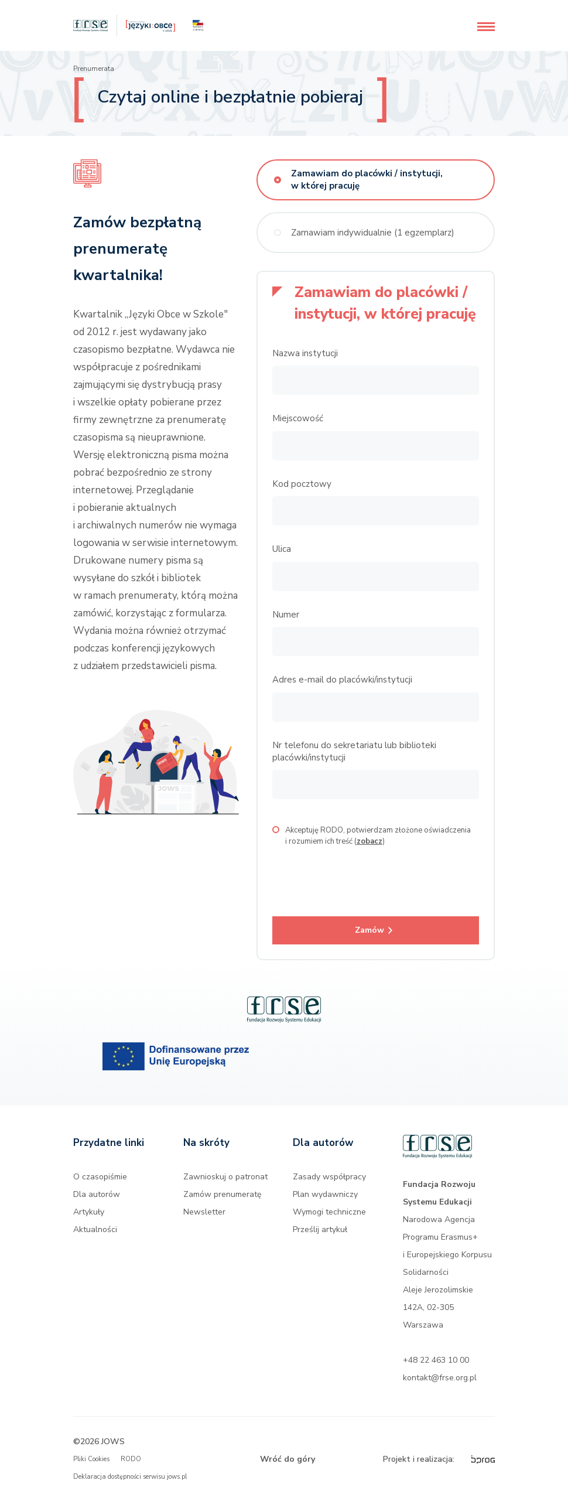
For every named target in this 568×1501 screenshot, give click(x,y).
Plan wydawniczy (325, 1194)
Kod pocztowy (301, 484)
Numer (285, 614)
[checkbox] (275, 829)
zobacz (369, 841)
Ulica (281, 549)
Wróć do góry (287, 1459)
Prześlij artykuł (320, 1229)
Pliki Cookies (91, 1459)
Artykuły (88, 1211)
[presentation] (361, 876)
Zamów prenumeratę (222, 1194)
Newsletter (204, 1211)
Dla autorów (96, 1194)
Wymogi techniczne (329, 1211)
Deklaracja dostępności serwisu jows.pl (130, 1476)
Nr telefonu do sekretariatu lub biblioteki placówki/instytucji (354, 751)
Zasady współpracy (329, 1176)
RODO (131, 1459)
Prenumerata (93, 68)
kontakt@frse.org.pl (440, 1377)
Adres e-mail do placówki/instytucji (342, 679)
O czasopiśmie (100, 1176)
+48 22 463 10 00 (436, 1360)
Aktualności (95, 1229)
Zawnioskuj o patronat (225, 1176)
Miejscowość (297, 418)
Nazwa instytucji (305, 353)
